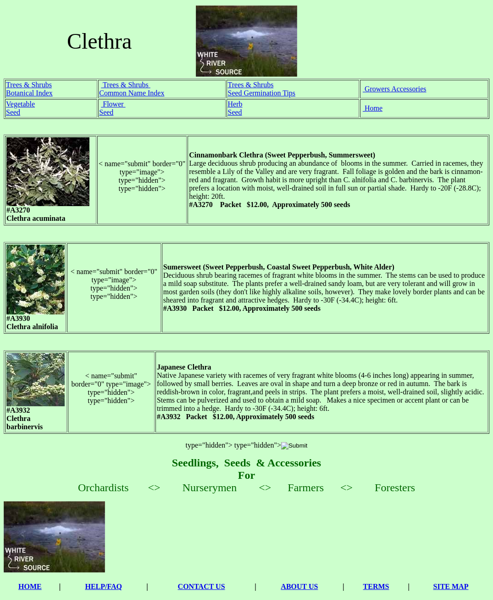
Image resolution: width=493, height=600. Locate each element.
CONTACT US (201, 586)
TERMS (376, 586)
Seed (13, 112)
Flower (113, 104)
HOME (30, 586)
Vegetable (20, 104)
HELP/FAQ (103, 586)
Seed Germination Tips (261, 93)
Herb (234, 104)
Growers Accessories (395, 89)
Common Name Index (131, 93)
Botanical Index (29, 93)
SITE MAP (451, 586)
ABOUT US (299, 586)
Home (372, 108)
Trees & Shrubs (29, 85)
